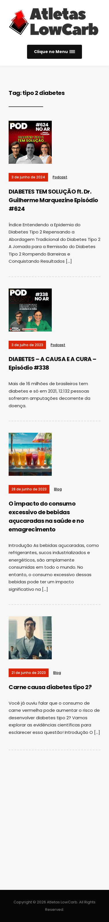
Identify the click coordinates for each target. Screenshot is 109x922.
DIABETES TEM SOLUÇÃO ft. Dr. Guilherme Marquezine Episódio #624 (53, 200)
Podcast (60, 177)
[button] (54, 52)
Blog (58, 489)
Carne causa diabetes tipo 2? (50, 687)
